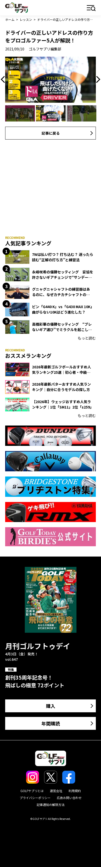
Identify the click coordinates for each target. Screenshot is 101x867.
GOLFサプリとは (32, 790)
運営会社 (56, 790)
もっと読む (87, 338)
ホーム (9, 19)
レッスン (26, 19)
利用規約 (74, 790)
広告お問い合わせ (69, 797)
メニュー (91, 8)
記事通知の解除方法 (51, 804)
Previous (4, 79)
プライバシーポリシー (35, 797)
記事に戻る (51, 133)
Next (96, 79)
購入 (50, 706)
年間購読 (50, 723)
